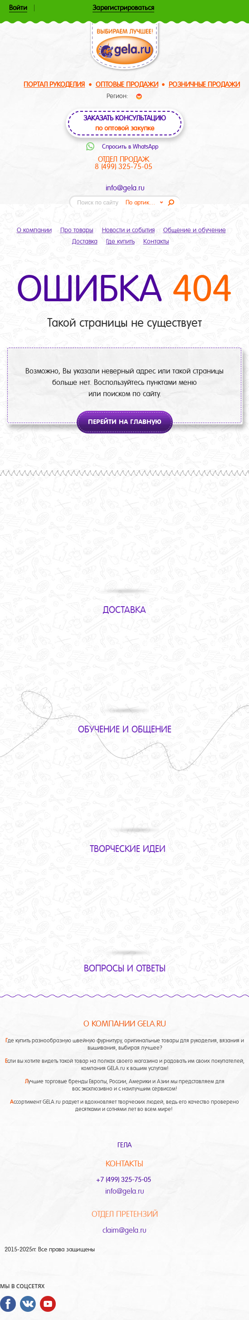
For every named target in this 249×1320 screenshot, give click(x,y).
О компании (34, 230)
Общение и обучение (194, 230)
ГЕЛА (124, 1145)
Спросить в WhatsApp (130, 146)
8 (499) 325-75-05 (123, 166)
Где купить (120, 241)
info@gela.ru (125, 188)
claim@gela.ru (124, 1230)
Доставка (85, 241)
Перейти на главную (124, 422)
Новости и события (128, 230)
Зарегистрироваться (123, 8)
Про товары (76, 230)
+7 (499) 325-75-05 (124, 1180)
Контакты (156, 241)
